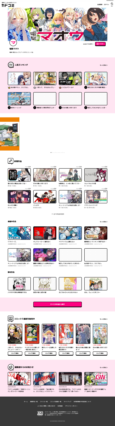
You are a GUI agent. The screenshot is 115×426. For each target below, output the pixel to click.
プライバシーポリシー (71, 406)
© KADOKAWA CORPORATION (57, 421)
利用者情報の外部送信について (82, 401)
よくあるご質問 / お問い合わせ (46, 406)
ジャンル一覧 (44, 401)
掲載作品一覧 (34, 401)
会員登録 (99, 4)
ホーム (26, 401)
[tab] (52, 152)
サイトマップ (67, 401)
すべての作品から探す (57, 304)
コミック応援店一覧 (55, 401)
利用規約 (60, 406)
